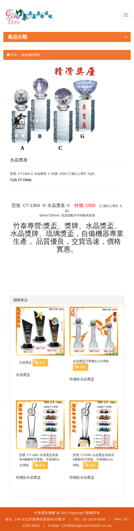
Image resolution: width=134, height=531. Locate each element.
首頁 (12, 55)
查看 (40, 362)
